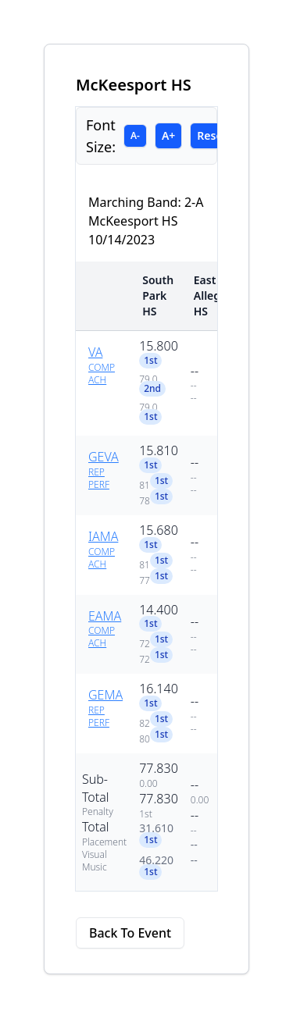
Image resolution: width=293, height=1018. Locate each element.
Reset (212, 135)
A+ (168, 135)
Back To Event (130, 932)
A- (135, 135)
